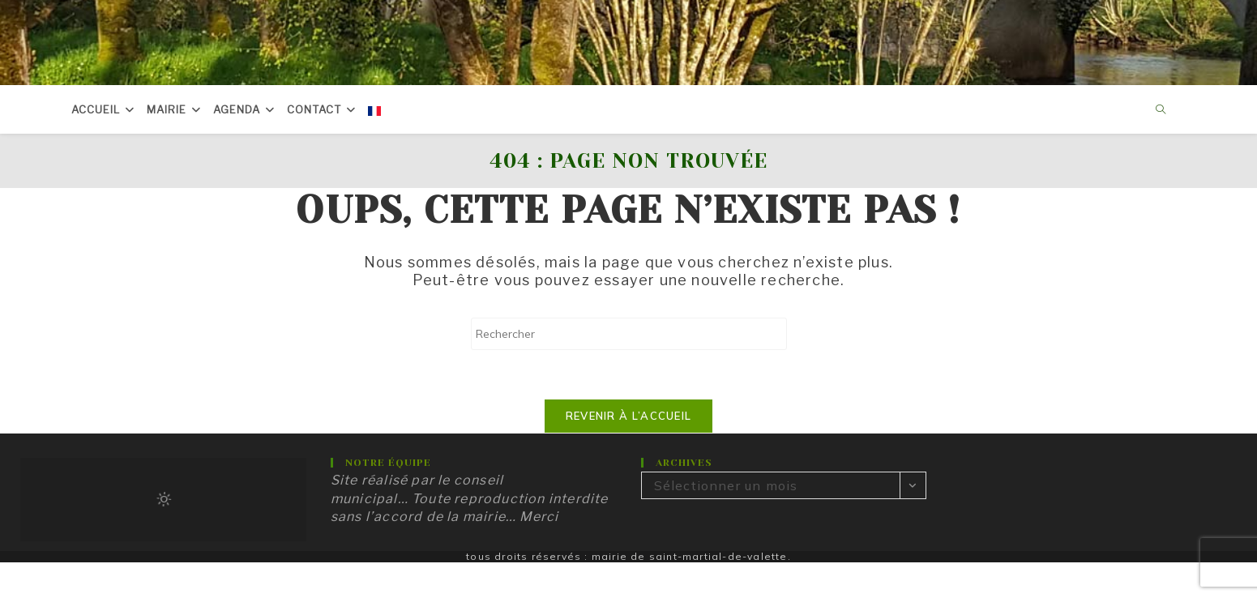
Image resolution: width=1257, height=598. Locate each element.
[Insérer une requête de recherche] (629, 334)
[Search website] (1160, 110)
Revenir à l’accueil (629, 415)
